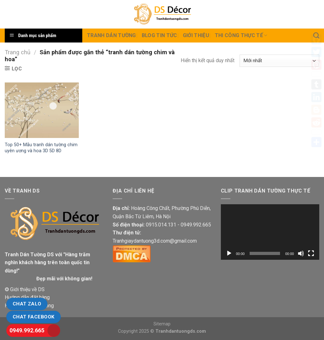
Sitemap (162, 324)
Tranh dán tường (111, 35)
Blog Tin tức (159, 35)
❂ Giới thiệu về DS (25, 289)
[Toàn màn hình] (311, 253)
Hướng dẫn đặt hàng (27, 297)
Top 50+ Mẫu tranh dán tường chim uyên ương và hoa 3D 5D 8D (41, 148)
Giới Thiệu (196, 35)
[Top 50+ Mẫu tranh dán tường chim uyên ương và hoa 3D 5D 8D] (42, 110)
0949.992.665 (26, 330)
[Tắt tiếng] (301, 253)
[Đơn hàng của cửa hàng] (279, 61)
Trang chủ (17, 52)
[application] (270, 232)
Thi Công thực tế (241, 35)
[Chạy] (229, 253)
